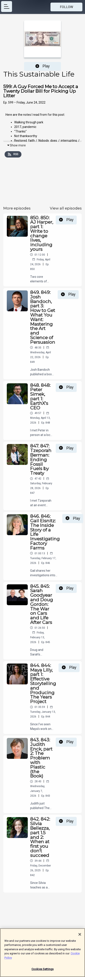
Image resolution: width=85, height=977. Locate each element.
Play (42, 66)
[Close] (80, 936)
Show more (16, 145)
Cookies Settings (42, 970)
